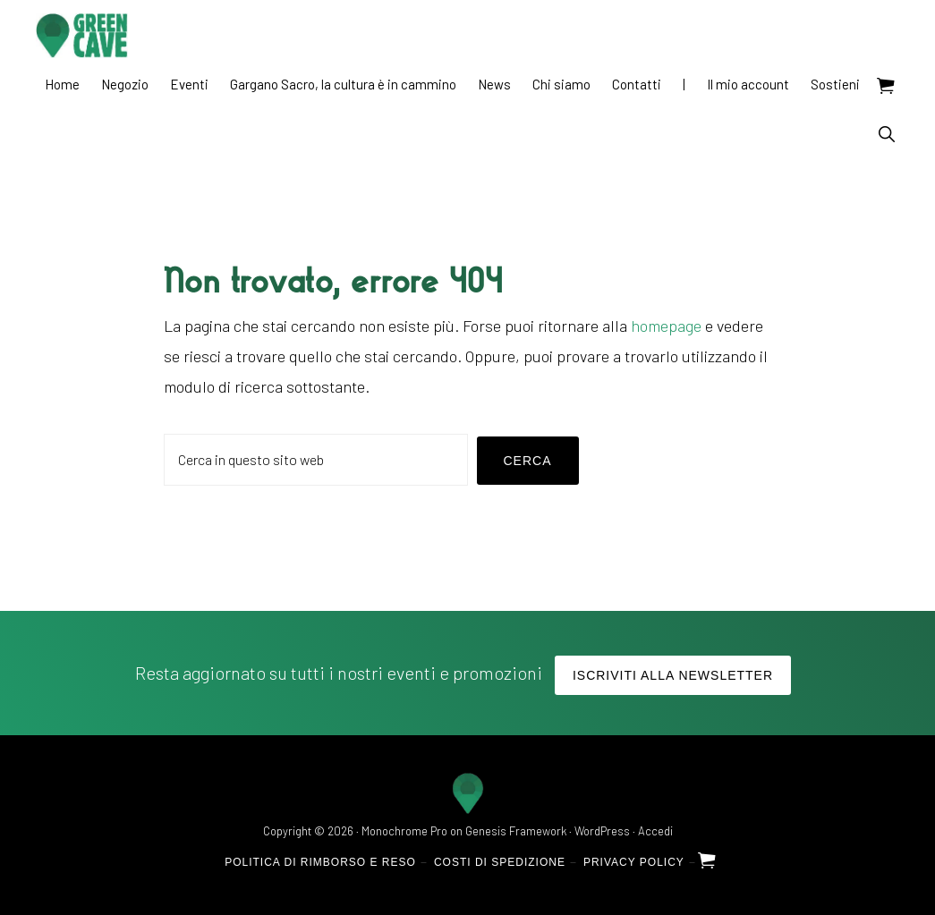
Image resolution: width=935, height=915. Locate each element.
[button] (886, 133)
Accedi (655, 831)
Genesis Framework (515, 831)
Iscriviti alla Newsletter (673, 675)
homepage (666, 325)
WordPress (602, 831)
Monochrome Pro (404, 831)
